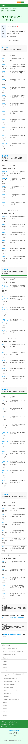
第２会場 (5, 156)
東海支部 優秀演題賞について (11, 690)
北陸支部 (5, 702)
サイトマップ (21, 721)
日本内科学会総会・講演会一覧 (10, 648)
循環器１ (4, 330)
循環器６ (4, 376)
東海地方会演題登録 (8, 687)
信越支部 (5, 667)
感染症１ (4, 585)
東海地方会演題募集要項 (9, 684)
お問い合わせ (14, 724)
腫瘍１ (3, 508)
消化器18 (4, 216)
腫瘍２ (3, 515)
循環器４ (4, 360)
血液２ (3, 531)
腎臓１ (3, 561)
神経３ (3, 416)
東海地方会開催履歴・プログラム (11, 681)
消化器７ (4, 103)
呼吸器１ (4, 224)
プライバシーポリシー (11, 721)
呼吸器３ (4, 240)
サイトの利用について (6, 726)
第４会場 (5, 389)
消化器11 (4, 135)
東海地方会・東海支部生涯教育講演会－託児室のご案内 (15, 674)
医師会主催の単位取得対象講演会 (11, 699)
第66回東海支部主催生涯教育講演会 (12, 634)
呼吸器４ (4, 248)
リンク (2, 723)
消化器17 (4, 202)
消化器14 (4, 178)
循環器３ (4, 352)
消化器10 (4, 127)
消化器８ (4, 111)
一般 (3, 424)
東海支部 (5, 670)
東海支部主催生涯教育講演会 (10, 678)
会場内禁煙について (5, 724)
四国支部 (5, 712)
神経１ (3, 400)
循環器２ (4, 344)
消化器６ (4, 95)
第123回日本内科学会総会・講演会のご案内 (13, 651)
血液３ (3, 539)
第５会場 (5, 494)
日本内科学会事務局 (14, 730)
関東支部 (5, 664)
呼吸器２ (4, 232)
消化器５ (4, 87)
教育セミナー (7, 696)
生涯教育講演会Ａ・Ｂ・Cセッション (11, 654)
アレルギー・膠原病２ (5, 298)
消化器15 (4, 186)
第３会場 (5, 269)
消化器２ (4, 65)
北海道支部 (5, 658)
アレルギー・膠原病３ (5, 309)
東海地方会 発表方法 (8, 693)
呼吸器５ (4, 256)
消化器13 (4, 172)
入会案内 (3, 721)
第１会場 (5, 47)
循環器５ (4, 368)
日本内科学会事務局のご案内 (11, 723)
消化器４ (4, 79)
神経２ (3, 408)
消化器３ (4, 71)
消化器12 (4, 143)
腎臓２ (3, 569)
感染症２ (4, 593)
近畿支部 (5, 705)
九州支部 (5, 715)
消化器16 (4, 194)
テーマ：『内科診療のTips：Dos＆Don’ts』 (13, 617)
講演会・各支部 (6, 645)
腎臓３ (3, 577)
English (21, 723)
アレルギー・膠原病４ (5, 321)
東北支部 (5, 661)
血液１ (3, 523)
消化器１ (4, 58)
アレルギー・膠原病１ (5, 287)
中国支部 (5, 708)
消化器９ (4, 119)
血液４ (3, 547)
